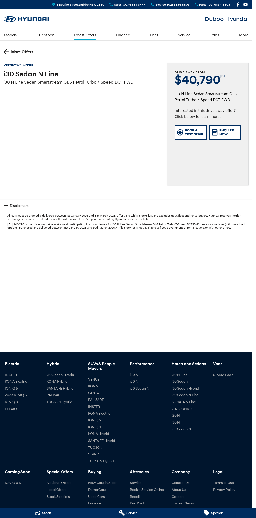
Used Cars (96, 496)
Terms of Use (223, 483)
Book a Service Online (147, 489)
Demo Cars (97, 489)
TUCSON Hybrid (59, 402)
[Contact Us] (78, 4)
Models (10, 35)
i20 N (134, 375)
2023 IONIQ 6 (16, 395)
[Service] (128, 513)
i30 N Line (179, 375)
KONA (93, 386)
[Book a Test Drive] (190, 132)
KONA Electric (16, 381)
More (243, 35)
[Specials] (213, 513)
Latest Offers (85, 35)
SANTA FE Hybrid (60, 388)
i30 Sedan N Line (185, 395)
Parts (214, 35)
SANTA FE (96, 393)
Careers (178, 496)
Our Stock (45, 35)
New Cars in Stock (102, 483)
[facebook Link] (238, 4)
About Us (179, 489)
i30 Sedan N (139, 388)
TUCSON (95, 447)
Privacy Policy (224, 489)
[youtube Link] (245, 4)
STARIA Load (223, 375)
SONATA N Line (184, 402)
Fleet (154, 35)
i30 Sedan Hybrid (60, 375)
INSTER (11, 375)
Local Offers (56, 489)
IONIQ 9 (11, 402)
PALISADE (54, 395)
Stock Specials (58, 496)
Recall (135, 496)
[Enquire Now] (225, 132)
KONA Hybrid (57, 381)
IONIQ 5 (11, 388)
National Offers (59, 483)
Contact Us (181, 483)
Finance (123, 35)
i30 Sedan (180, 381)
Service (184, 35)
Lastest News (183, 503)
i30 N (134, 381)
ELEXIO (11, 409)
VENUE (93, 379)
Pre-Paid (137, 503)
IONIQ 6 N (13, 483)
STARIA (93, 454)
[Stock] (42, 513)
